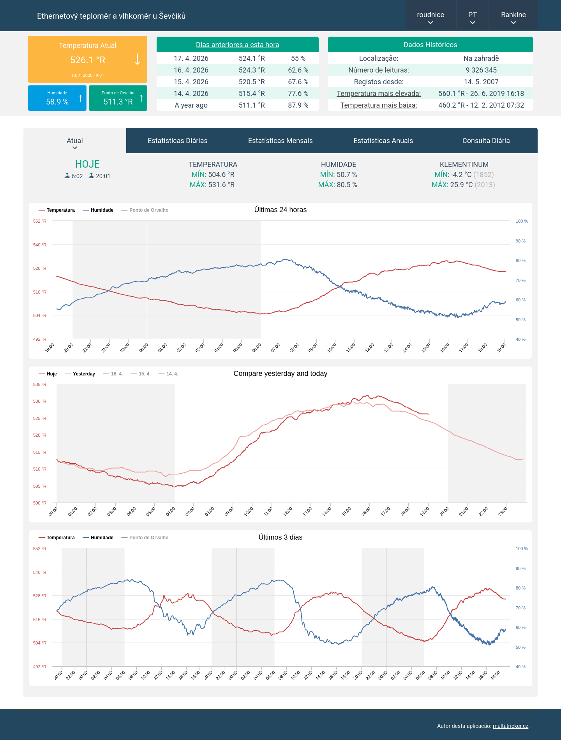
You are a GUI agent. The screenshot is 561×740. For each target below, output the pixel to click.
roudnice (431, 15)
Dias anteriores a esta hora (237, 45)
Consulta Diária (486, 140)
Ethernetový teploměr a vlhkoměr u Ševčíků (111, 16)
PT (472, 15)
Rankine (513, 15)
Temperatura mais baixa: (378, 105)
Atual (75, 140)
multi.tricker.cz (510, 726)
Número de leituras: (378, 70)
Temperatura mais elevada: (379, 93)
